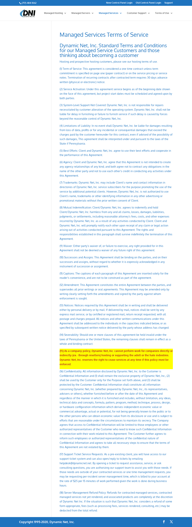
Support (168, 3)
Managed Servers (80, 13)
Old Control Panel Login (148, 3)
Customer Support (136, 13)
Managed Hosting (53, 13)
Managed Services (108, 13)
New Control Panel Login (119, 3)
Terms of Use (162, 13)
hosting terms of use (144, 61)
